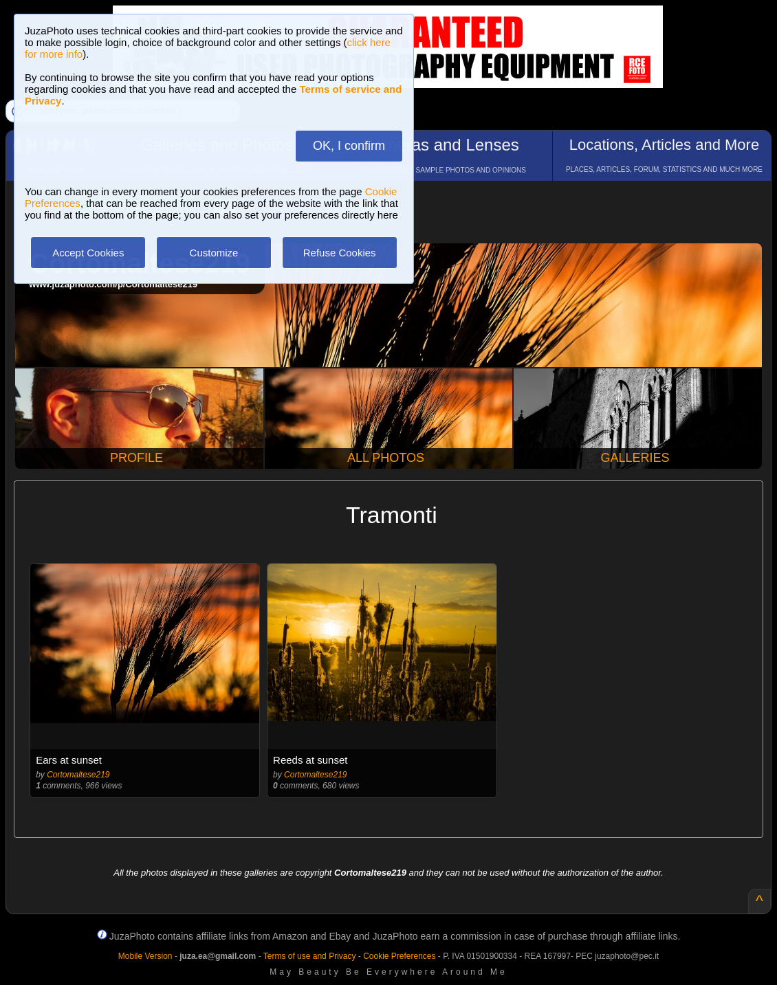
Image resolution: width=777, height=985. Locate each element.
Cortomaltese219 (78, 774)
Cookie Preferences (399, 956)
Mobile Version (145, 956)
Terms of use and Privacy (309, 956)
